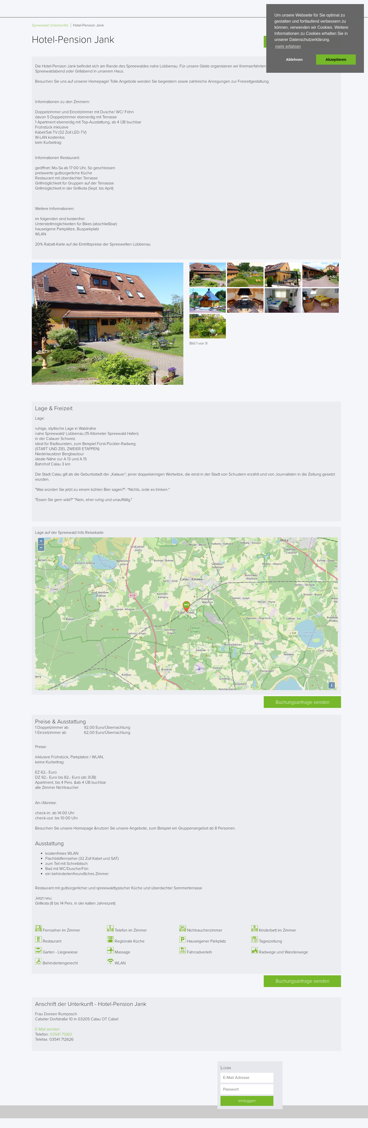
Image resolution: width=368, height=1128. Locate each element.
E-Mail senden (47, 1028)
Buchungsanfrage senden (302, 701)
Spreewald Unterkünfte (50, 25)
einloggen (247, 1099)
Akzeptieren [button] (336, 60)
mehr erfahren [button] (288, 46)
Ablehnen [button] (294, 60)
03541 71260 (61, 1033)
